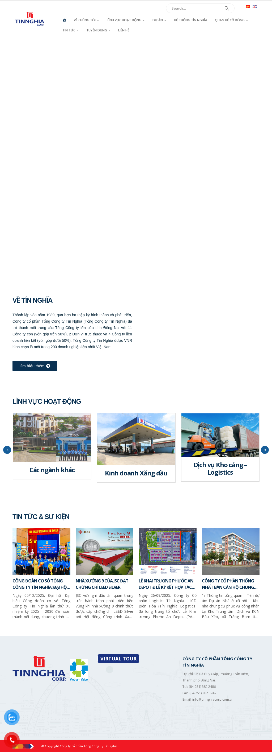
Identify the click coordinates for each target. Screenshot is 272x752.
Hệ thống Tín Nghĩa (190, 20)
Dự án (157, 20)
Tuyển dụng (96, 30)
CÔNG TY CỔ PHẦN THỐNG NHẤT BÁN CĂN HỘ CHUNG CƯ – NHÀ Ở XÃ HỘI (228, 584)
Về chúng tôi (85, 20)
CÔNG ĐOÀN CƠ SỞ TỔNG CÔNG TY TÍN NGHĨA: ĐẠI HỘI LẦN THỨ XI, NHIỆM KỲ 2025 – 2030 (40, 584)
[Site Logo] (30, 18)
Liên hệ (123, 30)
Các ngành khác (52, 469)
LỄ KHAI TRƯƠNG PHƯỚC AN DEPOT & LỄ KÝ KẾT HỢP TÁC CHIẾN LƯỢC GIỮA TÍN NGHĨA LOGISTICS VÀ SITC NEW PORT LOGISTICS (167, 584)
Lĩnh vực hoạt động (124, 20)
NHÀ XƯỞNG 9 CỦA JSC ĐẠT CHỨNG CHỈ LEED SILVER (102, 584)
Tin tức (68, 30)
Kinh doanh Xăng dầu (136, 473)
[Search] (226, 8)
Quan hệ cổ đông (230, 20)
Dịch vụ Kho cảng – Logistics (220, 468)
